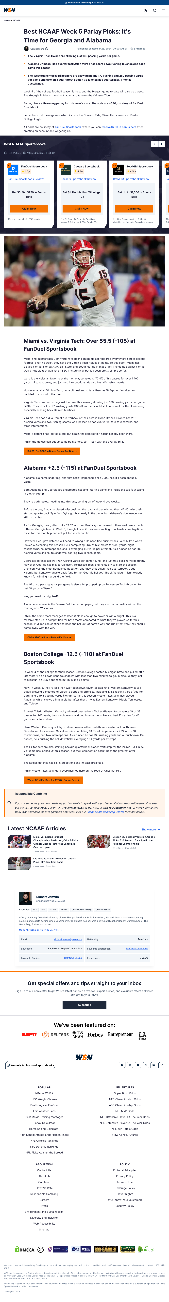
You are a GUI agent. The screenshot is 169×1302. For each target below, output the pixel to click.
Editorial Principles (124, 1170)
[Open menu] (163, 10)
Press (44, 1205)
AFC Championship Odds (124, 1105)
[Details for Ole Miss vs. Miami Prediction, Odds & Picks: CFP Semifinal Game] (19, 864)
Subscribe (84, 1004)
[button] (164, 11)
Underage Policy (125, 1188)
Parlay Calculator (44, 1123)
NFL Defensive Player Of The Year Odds (125, 1123)
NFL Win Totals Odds (125, 1128)
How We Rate (44, 1188)
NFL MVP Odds (124, 1111)
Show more (151, 829)
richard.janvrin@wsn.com (68, 939)
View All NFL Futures (125, 1134)
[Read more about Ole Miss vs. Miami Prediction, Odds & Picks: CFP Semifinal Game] (56, 861)
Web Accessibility (44, 1223)
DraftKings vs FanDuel (44, 1105)
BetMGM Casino (73, 957)
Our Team (44, 1182)
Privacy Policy (125, 1176)
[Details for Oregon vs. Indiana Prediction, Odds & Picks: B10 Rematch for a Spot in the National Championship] (98, 844)
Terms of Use (125, 1182)
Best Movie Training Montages (44, 1117)
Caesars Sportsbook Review (78, 179)
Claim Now (29, 208)
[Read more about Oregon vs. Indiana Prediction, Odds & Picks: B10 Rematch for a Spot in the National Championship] (135, 841)
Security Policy (125, 1205)
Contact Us (44, 1170)
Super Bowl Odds (125, 1093)
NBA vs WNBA (44, 1093)
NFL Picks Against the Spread (44, 1152)
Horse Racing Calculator (44, 1128)
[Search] (155, 11)
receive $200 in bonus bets (118, 127)
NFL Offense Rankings (44, 1140)
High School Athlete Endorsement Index (44, 1134)
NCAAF (16, 20)
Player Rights (125, 1194)
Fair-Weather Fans (44, 1111)
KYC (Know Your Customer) (124, 1200)
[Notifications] (145, 10)
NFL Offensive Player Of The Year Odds (125, 1117)
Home (7, 20)
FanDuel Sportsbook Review (26, 179)
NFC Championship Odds (125, 1099)
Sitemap (44, 1229)
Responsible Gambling (44, 1194)
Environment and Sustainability (44, 1211)
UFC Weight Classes (44, 1099)
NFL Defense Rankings (44, 1146)
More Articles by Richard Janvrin (40, 930)
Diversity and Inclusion (44, 1217)
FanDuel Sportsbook (68, 127)
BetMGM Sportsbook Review (131, 179)
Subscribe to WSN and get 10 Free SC (86, 2)
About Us (44, 1176)
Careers (44, 1200)
